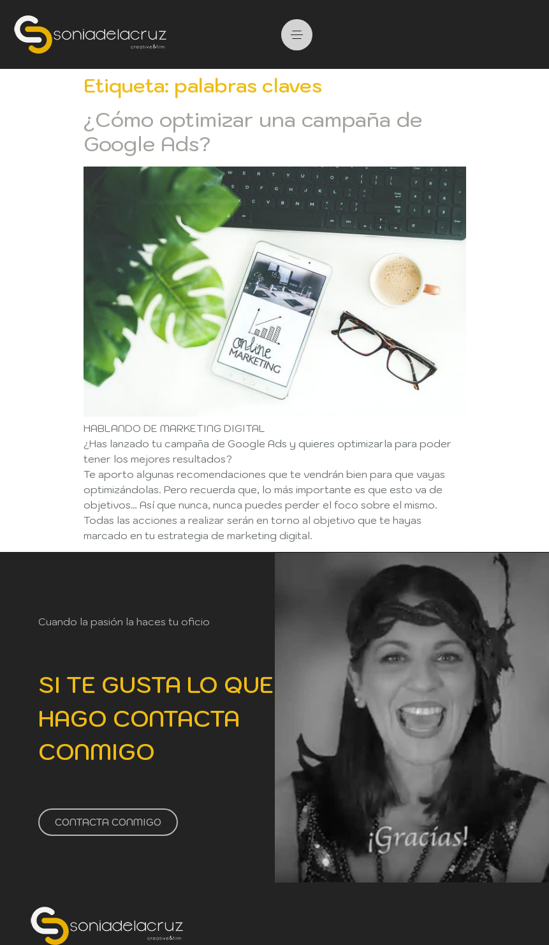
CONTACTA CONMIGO (108, 821)
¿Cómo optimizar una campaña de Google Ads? (253, 131)
